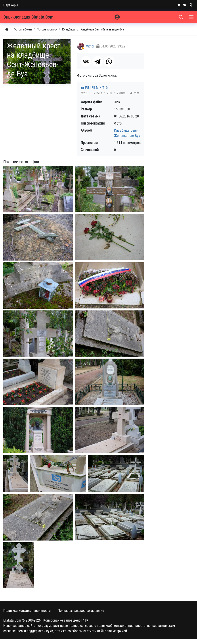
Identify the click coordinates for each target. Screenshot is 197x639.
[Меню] (191, 17)
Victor (90, 46)
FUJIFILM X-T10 (94, 88)
